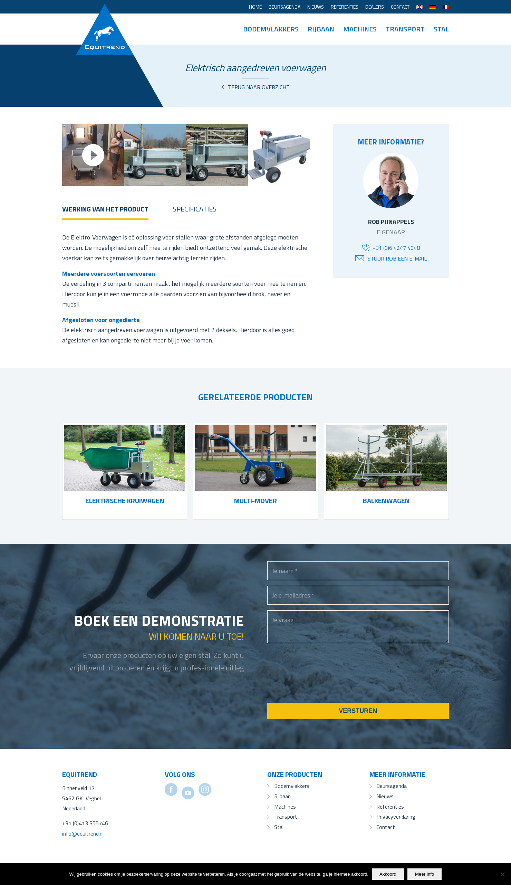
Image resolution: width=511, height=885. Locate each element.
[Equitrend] (104, 19)
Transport (285, 816)
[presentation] (319, 681)
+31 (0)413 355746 (85, 823)
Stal (278, 827)
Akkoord (387, 874)
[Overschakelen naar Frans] (446, 6)
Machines (285, 806)
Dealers (374, 6)
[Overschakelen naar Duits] (433, 6)
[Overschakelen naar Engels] (419, 6)
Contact (400, 6)
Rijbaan (282, 796)
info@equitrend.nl (83, 833)
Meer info (424, 874)
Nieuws (315, 6)
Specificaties (194, 209)
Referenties (344, 6)
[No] (502, 874)
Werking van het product (105, 209)
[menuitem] (255, 7)
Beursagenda (284, 6)
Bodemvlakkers (291, 786)
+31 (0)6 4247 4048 (396, 248)
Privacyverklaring (395, 816)
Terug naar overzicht (259, 87)
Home (255, 6)
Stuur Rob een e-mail (397, 258)
